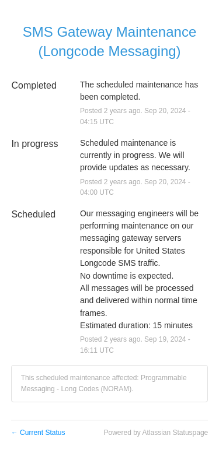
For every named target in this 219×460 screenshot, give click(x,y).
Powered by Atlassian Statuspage (155, 433)
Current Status (38, 433)
